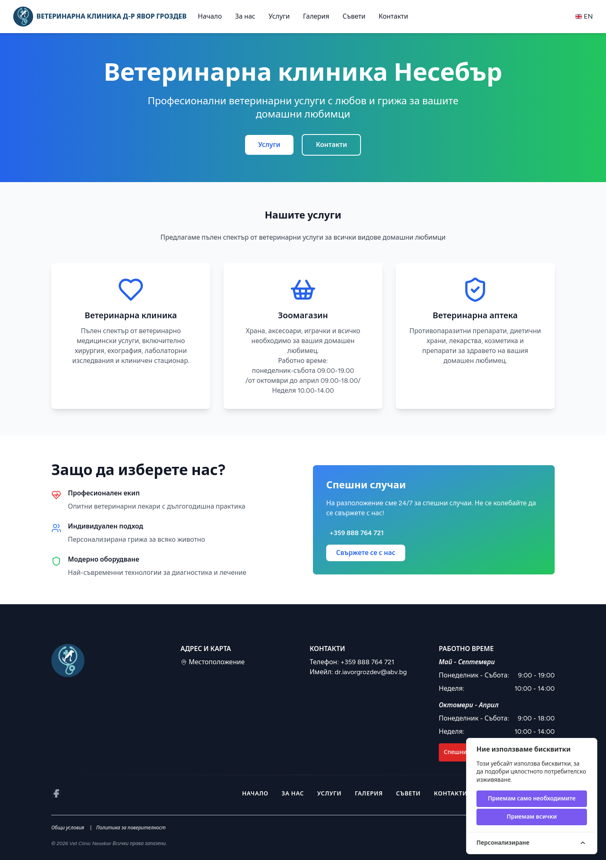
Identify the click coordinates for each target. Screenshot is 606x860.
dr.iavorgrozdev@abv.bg (371, 672)
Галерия (316, 16)
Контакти (393, 16)
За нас (245, 16)
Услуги (279, 16)
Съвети (354, 16)
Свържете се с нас (365, 553)
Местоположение (212, 662)
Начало (210, 16)
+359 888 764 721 (367, 662)
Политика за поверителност (131, 827)
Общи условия (67, 827)
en (584, 16)
